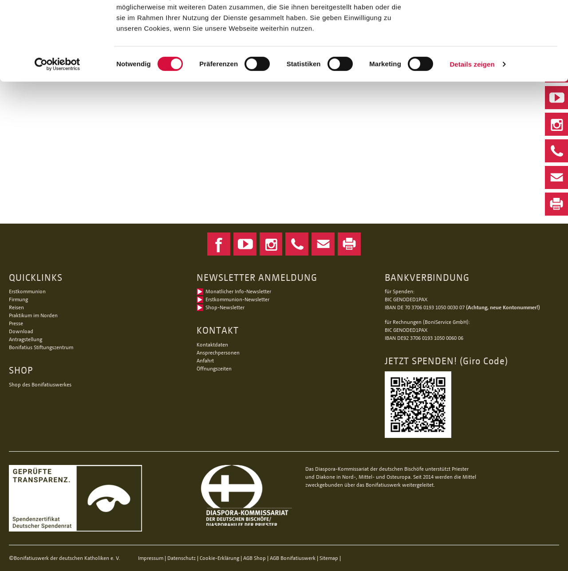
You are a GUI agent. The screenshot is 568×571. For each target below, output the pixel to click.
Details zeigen (472, 132)
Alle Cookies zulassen (494, 22)
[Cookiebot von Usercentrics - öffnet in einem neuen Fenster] (57, 132)
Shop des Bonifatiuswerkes (40, 384)
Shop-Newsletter (225, 307)
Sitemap (329, 558)
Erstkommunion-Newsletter (237, 299)
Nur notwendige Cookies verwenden (494, 51)
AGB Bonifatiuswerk (293, 558)
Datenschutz (181, 558)
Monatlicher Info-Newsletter (238, 291)
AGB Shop (254, 558)
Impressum (150, 558)
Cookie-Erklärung (219, 558)
